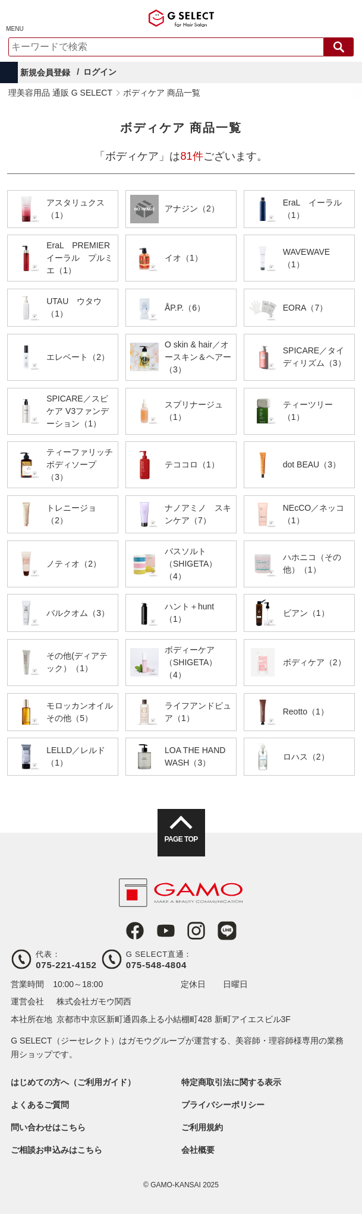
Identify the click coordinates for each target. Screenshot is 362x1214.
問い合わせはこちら (48, 1127)
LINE (227, 930)
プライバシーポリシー (223, 1104)
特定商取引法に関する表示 (231, 1082)
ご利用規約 (202, 1127)
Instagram (196, 930)
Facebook (134, 930)
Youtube (165, 930)
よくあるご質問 (40, 1104)
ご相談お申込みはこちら (56, 1150)
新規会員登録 (45, 72)
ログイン (100, 72)
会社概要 (198, 1150)
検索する (339, 46)
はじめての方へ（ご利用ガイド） (73, 1082)
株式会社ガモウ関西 (93, 1001)
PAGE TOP (180, 839)
